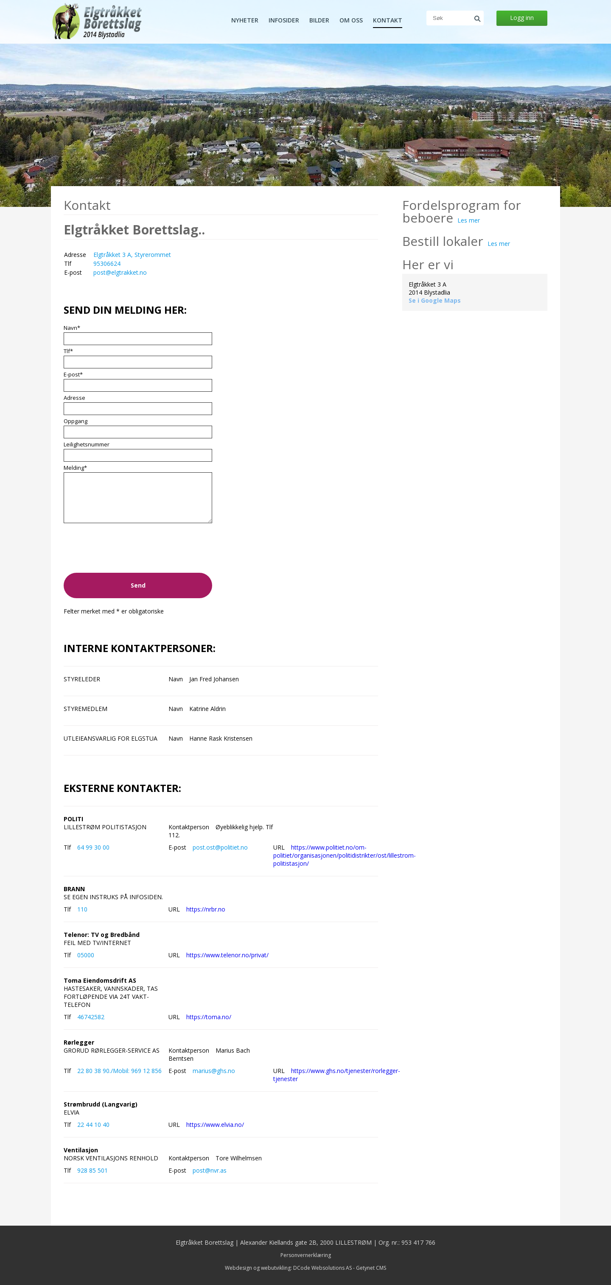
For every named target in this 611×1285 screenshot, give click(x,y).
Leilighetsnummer (86, 444)
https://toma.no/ (208, 1017)
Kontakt (387, 20)
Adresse (74, 397)
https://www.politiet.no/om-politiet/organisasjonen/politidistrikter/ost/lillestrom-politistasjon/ (344, 855)
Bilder (319, 20)
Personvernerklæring (305, 1255)
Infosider (284, 20)
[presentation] (128, 554)
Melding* (75, 467)
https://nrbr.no (205, 909)
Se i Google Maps (435, 300)
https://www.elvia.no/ (215, 1125)
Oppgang (75, 421)
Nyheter (244, 20)
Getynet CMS (371, 1267)
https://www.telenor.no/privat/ (227, 955)
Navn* (72, 328)
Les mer (468, 220)
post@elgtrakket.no (120, 272)
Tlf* (68, 351)
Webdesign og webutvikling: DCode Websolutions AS (288, 1267)
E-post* (73, 374)
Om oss (351, 20)
